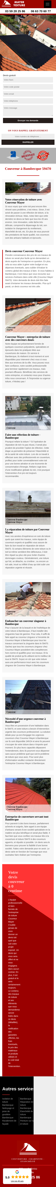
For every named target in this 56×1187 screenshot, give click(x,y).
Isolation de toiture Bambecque (7, 1102)
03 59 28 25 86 (15, 11)
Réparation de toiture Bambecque (26, 1105)
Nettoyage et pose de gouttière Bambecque (8, 1113)
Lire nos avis (17, 1181)
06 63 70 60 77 (41, 11)
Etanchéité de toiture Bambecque (26, 1114)
